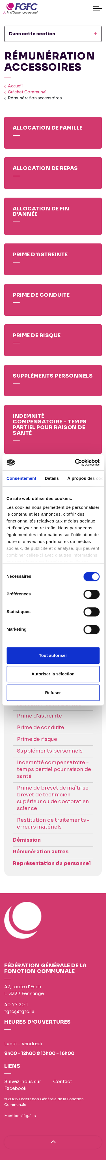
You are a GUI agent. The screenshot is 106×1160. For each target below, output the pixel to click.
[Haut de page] (53, 1142)
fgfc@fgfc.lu (19, 1012)
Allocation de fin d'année (49, 704)
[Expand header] (97, 8)
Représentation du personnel (52, 863)
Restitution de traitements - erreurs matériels (53, 823)
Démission (27, 840)
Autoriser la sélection (53, 673)
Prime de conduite (40, 727)
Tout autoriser (53, 655)
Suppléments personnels (50, 751)
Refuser (53, 692)
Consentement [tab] (21, 478)
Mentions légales (20, 1115)
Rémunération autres (40, 852)
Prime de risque (37, 739)
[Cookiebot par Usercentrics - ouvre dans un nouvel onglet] (75, 462)
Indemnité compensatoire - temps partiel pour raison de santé (54, 769)
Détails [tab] (52, 478)
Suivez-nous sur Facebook (22, 1085)
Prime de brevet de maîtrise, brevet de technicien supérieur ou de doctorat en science (53, 798)
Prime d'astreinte (39, 716)
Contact (62, 1082)
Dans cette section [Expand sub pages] (53, 34)
